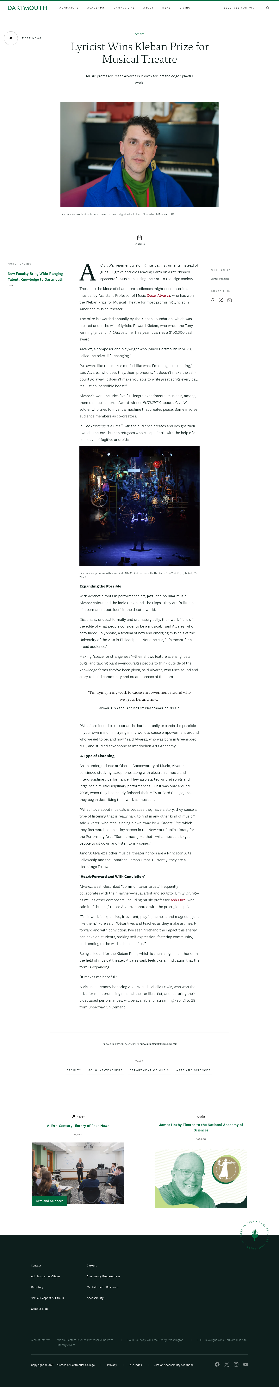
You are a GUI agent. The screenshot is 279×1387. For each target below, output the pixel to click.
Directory (37, 1287)
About (148, 7)
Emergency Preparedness (103, 1276)
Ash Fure (178, 899)
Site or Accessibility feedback (174, 1365)
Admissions (69, 7)
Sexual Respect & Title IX (47, 1298)
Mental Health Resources (103, 1287)
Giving (185, 7)
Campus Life (124, 7)
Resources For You (240, 7)
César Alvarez (158, 295)
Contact (36, 1265)
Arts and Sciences (193, 1070)
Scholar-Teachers (106, 1070)
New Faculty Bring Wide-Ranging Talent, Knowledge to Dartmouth (35, 279)
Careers (92, 1265)
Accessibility (95, 1298)
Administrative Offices (45, 1276)
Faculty (74, 1070)
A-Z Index (135, 1365)
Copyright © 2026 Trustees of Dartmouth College (63, 1365)
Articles (139, 34)
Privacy (112, 1365)
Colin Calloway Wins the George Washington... (156, 1340)
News (166, 7)
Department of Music (149, 1070)
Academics (96, 7)
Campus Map (39, 1309)
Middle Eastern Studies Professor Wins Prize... (86, 1340)
